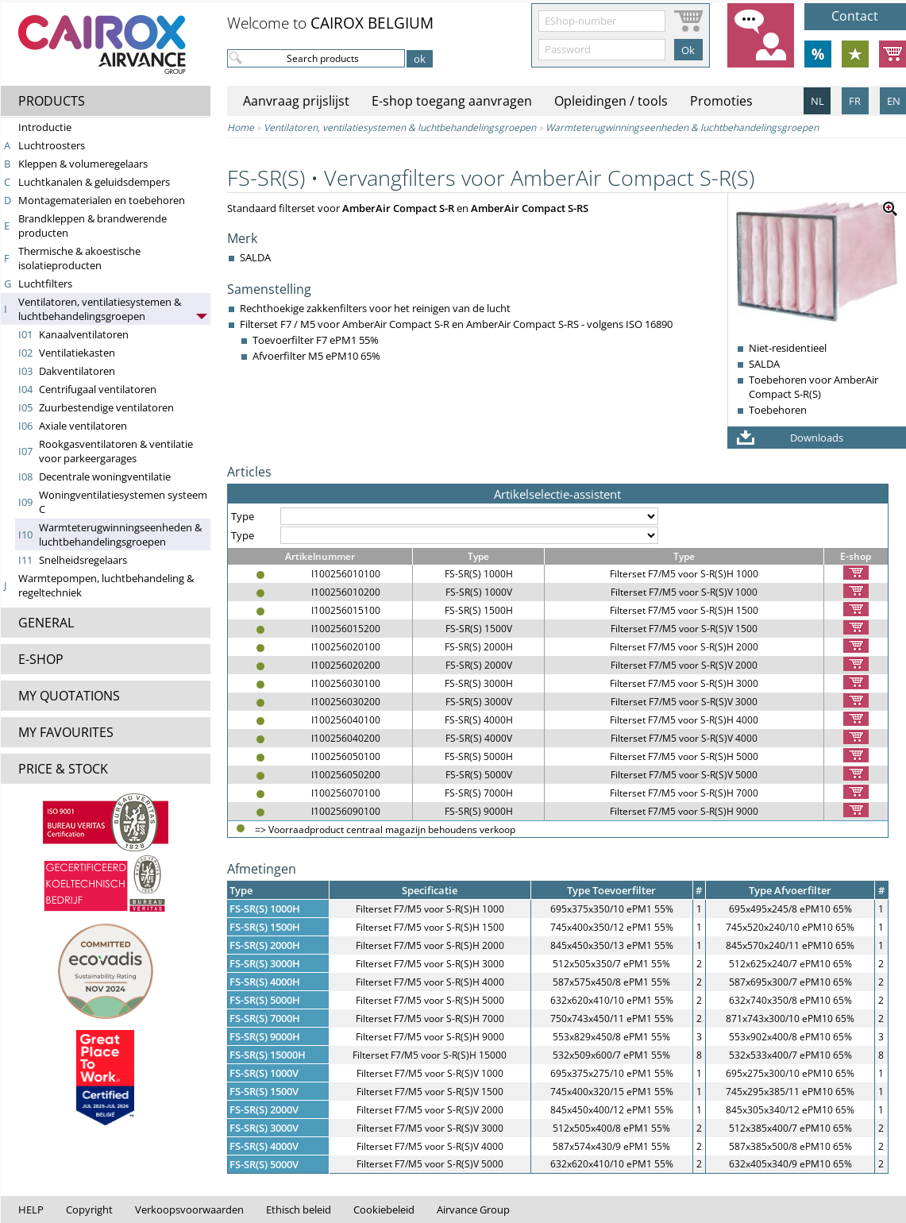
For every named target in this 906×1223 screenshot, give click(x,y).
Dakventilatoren (77, 371)
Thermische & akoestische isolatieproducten (79, 258)
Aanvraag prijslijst (296, 101)
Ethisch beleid (298, 1209)
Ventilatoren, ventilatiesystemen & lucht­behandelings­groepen (99, 309)
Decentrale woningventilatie (105, 476)
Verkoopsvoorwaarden (189, 1209)
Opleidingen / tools (611, 101)
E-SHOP (41, 659)
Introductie (44, 127)
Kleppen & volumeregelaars (83, 163)
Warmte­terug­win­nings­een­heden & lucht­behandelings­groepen (120, 534)
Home (240, 127)
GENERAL (46, 622)
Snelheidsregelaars (83, 560)
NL (817, 101)
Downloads (816, 437)
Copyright (89, 1209)
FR (855, 101)
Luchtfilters (45, 283)
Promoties (721, 101)
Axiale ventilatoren (83, 426)
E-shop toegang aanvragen (452, 101)
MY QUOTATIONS (69, 695)
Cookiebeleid (383, 1209)
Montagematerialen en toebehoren (101, 200)
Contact (854, 16)
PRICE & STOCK (63, 768)
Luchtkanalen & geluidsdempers (94, 182)
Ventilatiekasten (77, 352)
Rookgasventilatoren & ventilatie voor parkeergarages (116, 451)
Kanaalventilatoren (84, 334)
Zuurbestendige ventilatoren (106, 407)
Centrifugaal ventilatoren (97, 389)
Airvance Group (473, 1209)
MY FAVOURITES (66, 732)
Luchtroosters (51, 145)
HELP (31, 1209)
